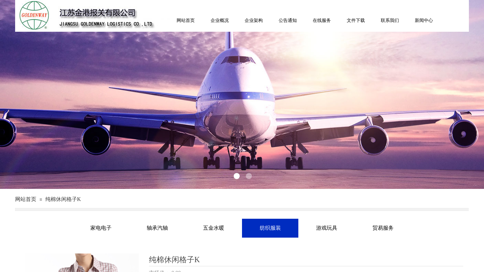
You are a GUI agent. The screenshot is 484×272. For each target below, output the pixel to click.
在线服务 (322, 20)
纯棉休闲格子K (63, 199)
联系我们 (390, 20)
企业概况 (220, 20)
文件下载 (356, 20)
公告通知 (288, 20)
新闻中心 (424, 20)
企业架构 (254, 20)
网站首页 (186, 20)
